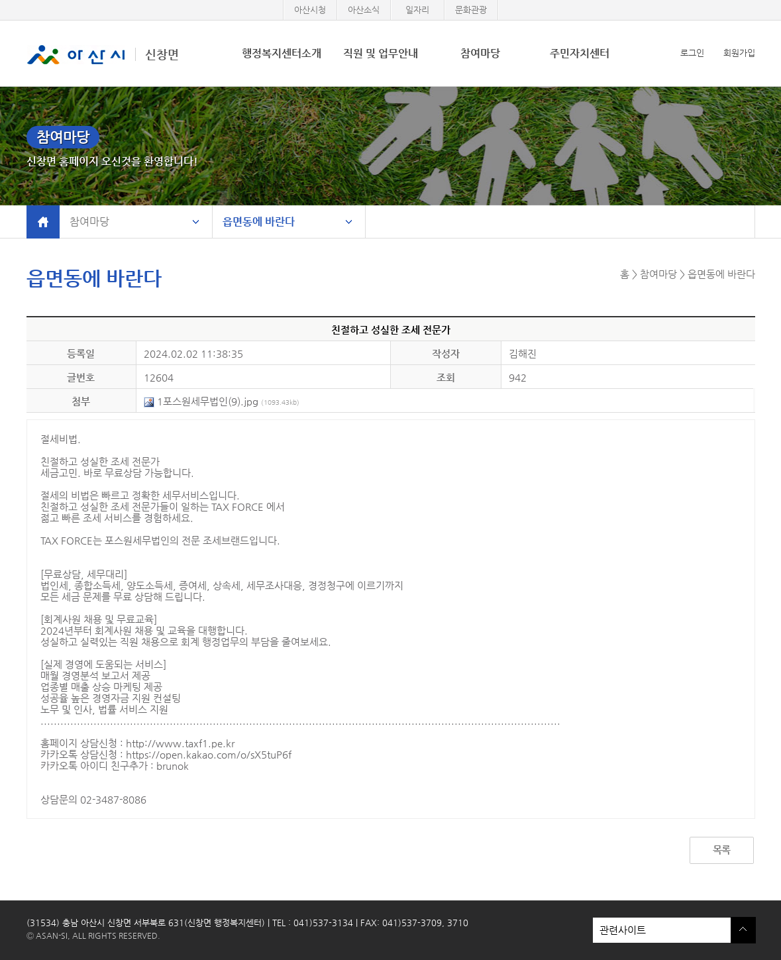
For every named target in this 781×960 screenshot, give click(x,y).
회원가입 (739, 53)
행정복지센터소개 (281, 53)
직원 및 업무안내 (380, 53)
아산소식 (364, 10)
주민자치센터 (579, 53)
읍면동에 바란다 (259, 221)
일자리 (417, 10)
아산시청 (310, 10)
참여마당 (480, 53)
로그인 (692, 53)
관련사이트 (662, 930)
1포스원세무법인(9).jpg (221, 401)
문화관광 (471, 10)
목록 (721, 849)
